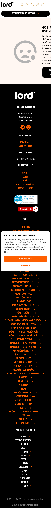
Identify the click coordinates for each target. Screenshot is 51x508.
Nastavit (25, 265)
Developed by (25, 504)
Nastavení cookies (25, 188)
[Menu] (48, 4)
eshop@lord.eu (25, 146)
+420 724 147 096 (25, 142)
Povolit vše (25, 258)
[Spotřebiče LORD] (7, 4)
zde (5, 252)
